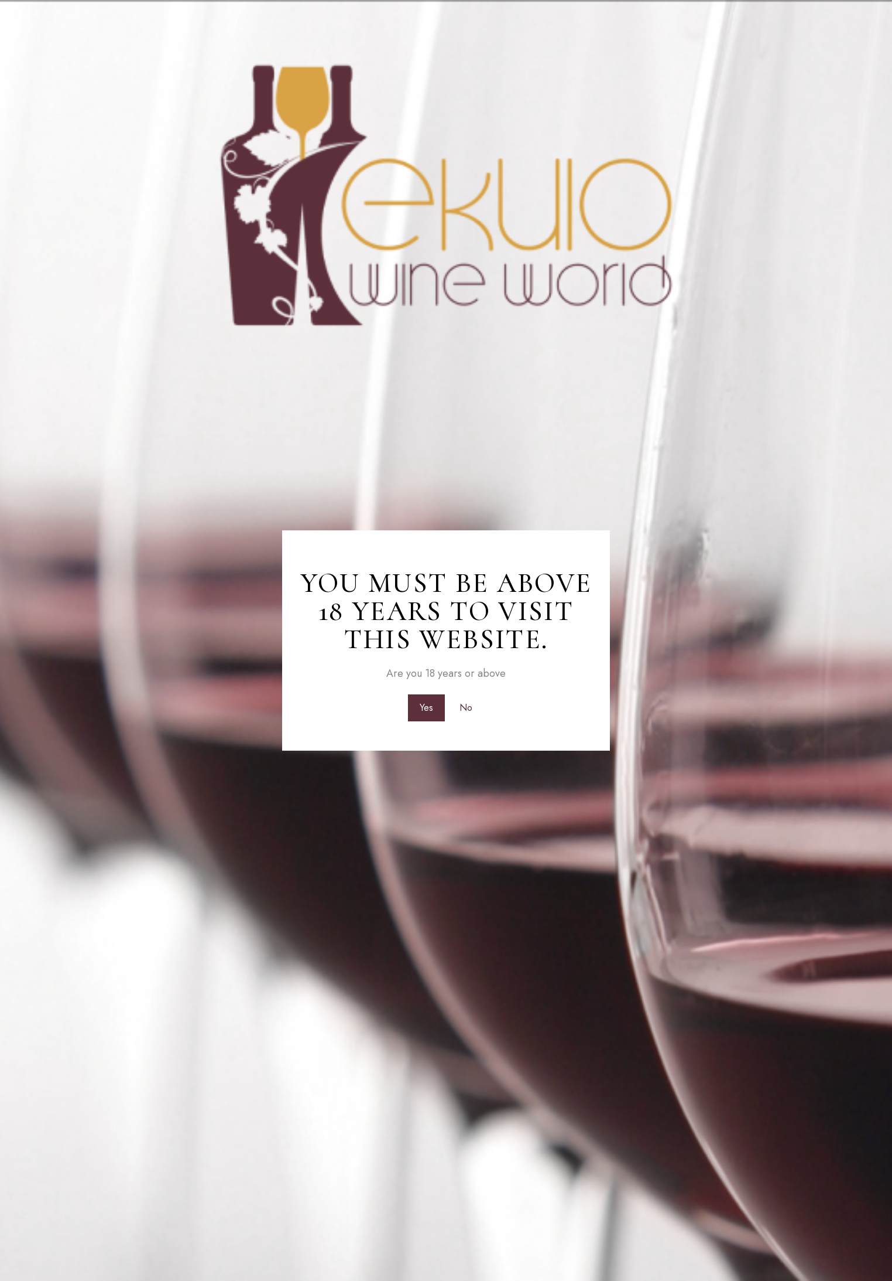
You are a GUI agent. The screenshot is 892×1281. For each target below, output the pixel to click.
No (466, 707)
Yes (425, 707)
